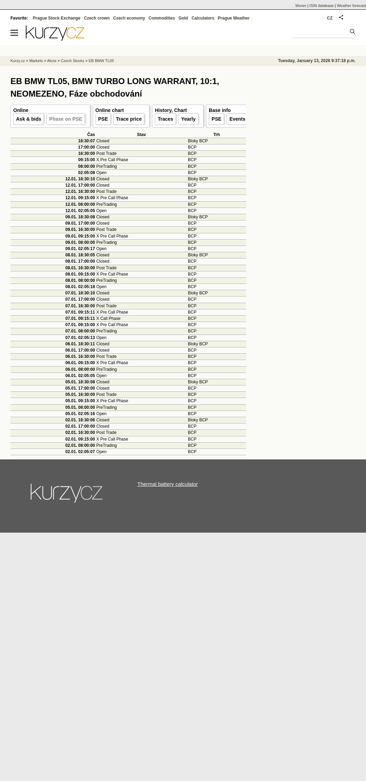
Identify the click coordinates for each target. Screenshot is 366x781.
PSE (103, 119)
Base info (220, 110)
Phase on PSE (65, 119)
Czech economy (129, 18)
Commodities (161, 18)
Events (237, 119)
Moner (301, 5)
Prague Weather (234, 18)
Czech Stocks (72, 61)
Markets (36, 61)
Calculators (202, 18)
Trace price (129, 119)
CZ (330, 18)
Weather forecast (351, 5)
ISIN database (322, 5)
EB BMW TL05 (101, 61)
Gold (183, 18)
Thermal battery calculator (167, 484)
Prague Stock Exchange (57, 18)
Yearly (188, 119)
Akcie (51, 61)
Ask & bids (28, 119)
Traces (165, 119)
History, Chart (171, 110)
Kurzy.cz (17, 61)
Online (21, 110)
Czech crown (97, 18)
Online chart (110, 110)
